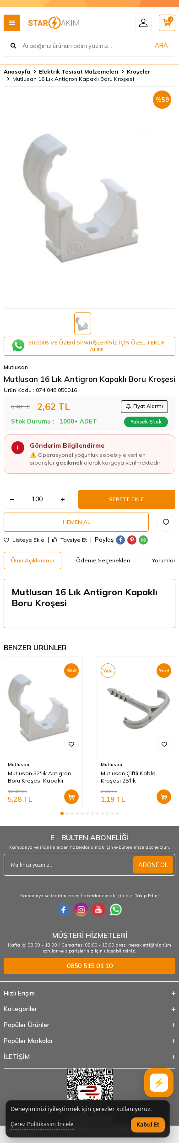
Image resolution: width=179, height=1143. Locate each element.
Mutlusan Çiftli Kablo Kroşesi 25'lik (128, 777)
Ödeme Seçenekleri (103, 560)
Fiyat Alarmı (144, 406)
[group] (89, 197)
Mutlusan (16, 367)
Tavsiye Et (69, 540)
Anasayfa (17, 71)
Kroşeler (138, 71)
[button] (62, 813)
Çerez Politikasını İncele (42, 1124)
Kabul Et (147, 1124)
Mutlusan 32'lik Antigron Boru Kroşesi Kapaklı (39, 777)
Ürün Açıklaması (32, 560)
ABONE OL (153, 864)
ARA (161, 45)
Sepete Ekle (126, 499)
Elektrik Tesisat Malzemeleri (78, 71)
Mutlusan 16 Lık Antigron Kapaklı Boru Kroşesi (73, 78)
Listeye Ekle (24, 540)
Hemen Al (76, 522)
